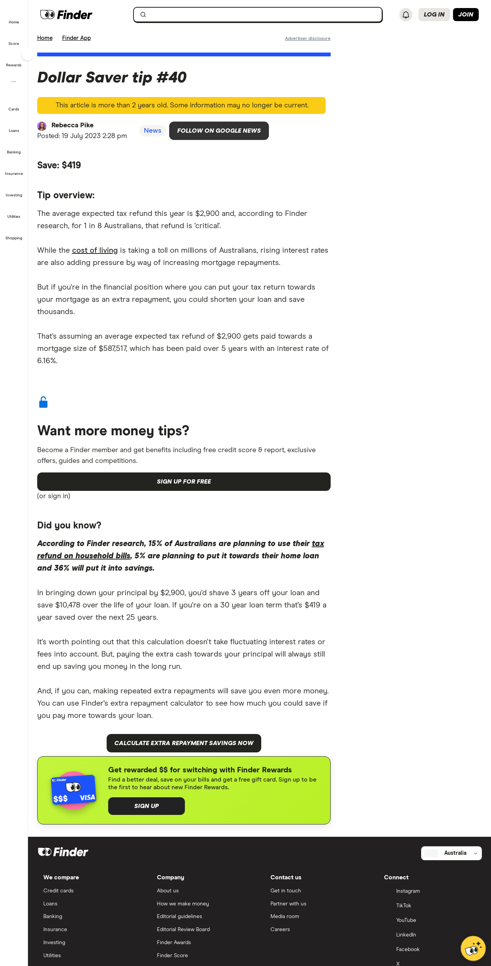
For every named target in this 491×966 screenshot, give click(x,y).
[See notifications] (406, 15)
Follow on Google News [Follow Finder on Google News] (219, 131)
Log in (434, 15)
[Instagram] (430, 892)
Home (45, 38)
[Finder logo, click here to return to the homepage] (81, 14)
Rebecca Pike (72, 125)
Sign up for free (184, 482)
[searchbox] (257, 14)
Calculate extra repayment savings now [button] (184, 743)
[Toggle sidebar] (27, 54)
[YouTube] (430, 921)
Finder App (76, 38)
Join (465, 15)
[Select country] (451, 853)
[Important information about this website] (308, 38)
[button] (14, 17)
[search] (262, 16)
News (152, 130)
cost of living (95, 250)
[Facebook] (430, 950)
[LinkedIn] (430, 936)
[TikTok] (430, 907)
